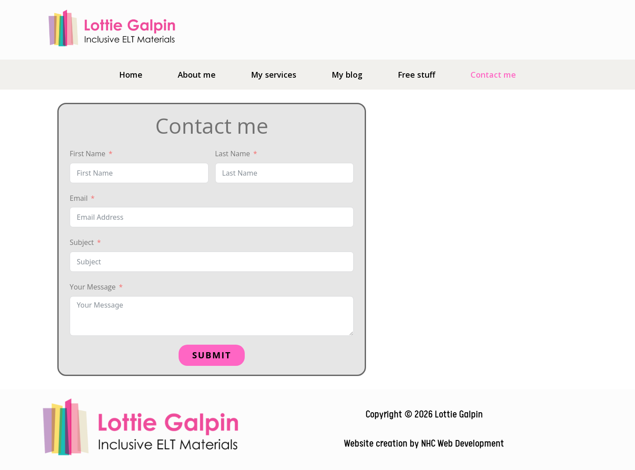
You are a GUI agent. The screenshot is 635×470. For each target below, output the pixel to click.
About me (197, 74)
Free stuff (416, 74)
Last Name (232, 153)
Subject (82, 242)
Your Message (93, 287)
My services (273, 74)
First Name (87, 153)
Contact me (493, 74)
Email (79, 198)
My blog (347, 74)
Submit (212, 355)
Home (130, 74)
